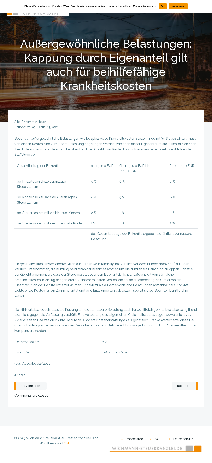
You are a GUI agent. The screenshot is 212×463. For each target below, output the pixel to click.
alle (17, 121)
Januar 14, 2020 (48, 127)
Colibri (68, 443)
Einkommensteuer (34, 121)
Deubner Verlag (25, 127)
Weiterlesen (178, 6)
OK (163, 6)
